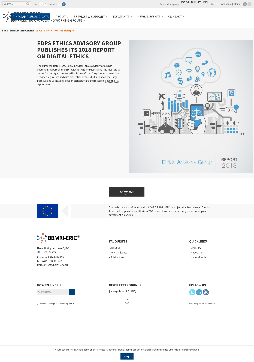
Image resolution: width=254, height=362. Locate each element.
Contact (175, 16)
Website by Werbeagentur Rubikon (203, 303)
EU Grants (121, 16)
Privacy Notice (68, 303)
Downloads (225, 3)
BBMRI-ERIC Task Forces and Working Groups (47, 20)
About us (115, 247)
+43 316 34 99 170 (54, 257)
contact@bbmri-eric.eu (55, 265)
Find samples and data (31, 16)
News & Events (148, 16)
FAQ (213, 3)
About (61, 16)
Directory (196, 247)
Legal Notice (56, 303)
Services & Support (89, 16)
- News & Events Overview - (21, 30)
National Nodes (199, 257)
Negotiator (197, 252)
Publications (117, 257)
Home (237, 3)
